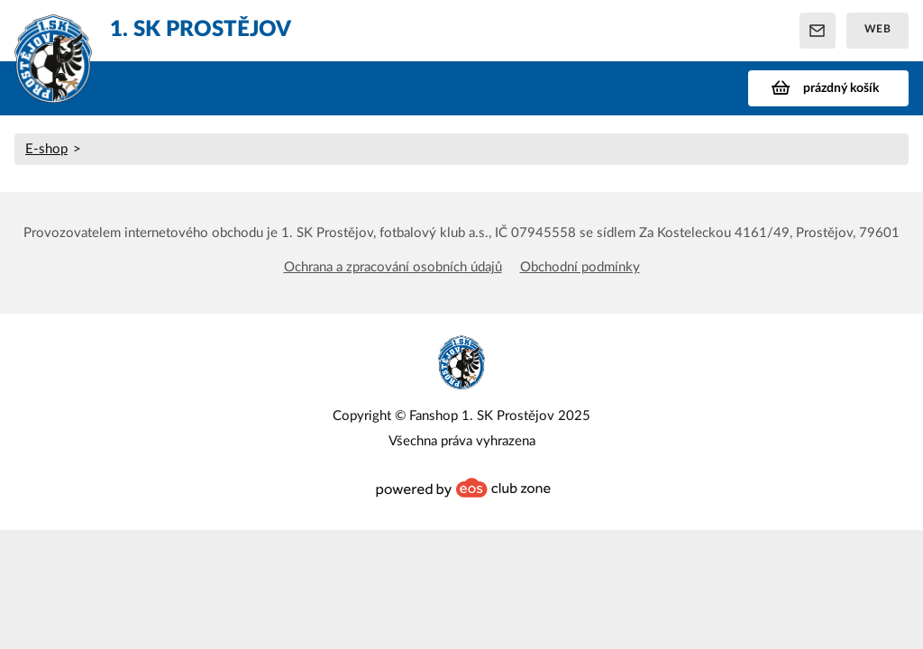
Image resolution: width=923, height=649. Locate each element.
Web (877, 28)
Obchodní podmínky (580, 267)
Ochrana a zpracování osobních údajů (393, 267)
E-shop (46, 149)
